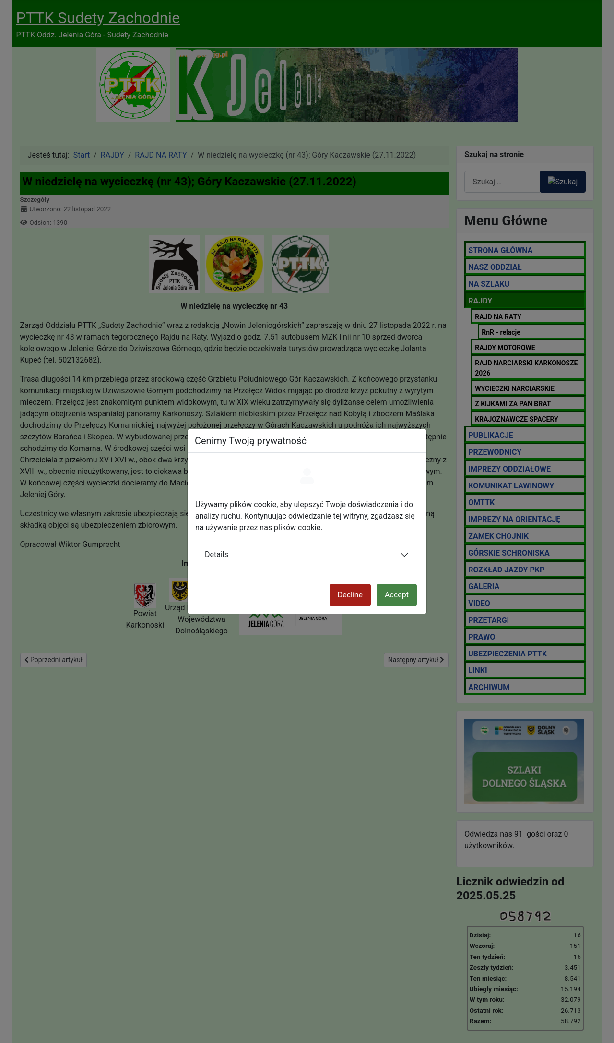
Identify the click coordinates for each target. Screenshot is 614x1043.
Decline (350, 594)
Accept (397, 594)
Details (216, 554)
